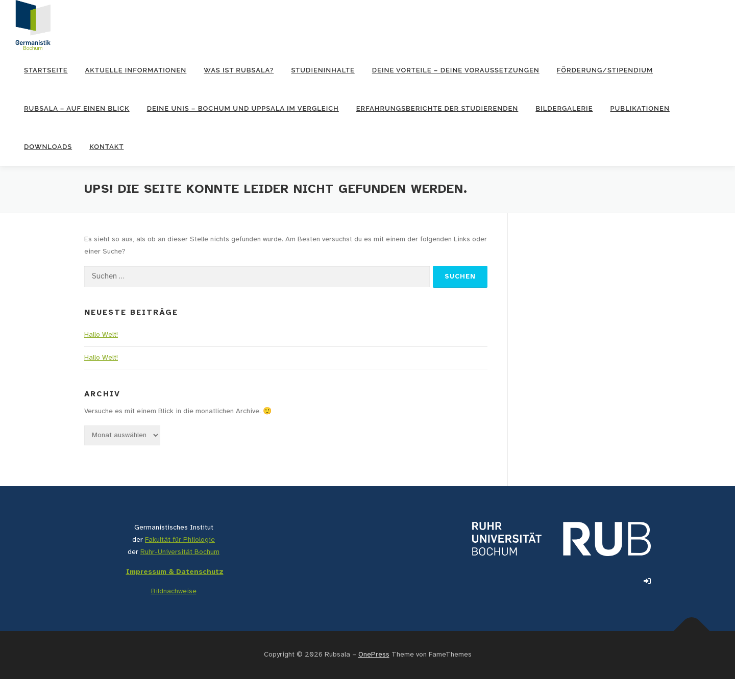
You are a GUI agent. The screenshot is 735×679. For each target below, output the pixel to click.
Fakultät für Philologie (180, 540)
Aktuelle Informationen (136, 70)
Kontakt (106, 146)
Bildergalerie (564, 108)
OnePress (373, 655)
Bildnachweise (174, 591)
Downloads (48, 146)
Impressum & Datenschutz (175, 572)
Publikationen (639, 108)
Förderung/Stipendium (605, 70)
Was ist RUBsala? (239, 70)
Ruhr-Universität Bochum (179, 552)
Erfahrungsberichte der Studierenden (437, 108)
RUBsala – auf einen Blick (77, 108)
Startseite (46, 70)
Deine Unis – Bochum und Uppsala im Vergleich (243, 108)
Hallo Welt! (101, 335)
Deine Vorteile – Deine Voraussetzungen (456, 70)
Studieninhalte (322, 70)
